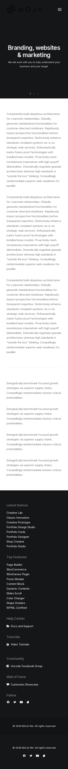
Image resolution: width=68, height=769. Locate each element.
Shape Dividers (16, 603)
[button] (59, 9)
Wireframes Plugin (18, 574)
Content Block (15, 584)
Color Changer (15, 598)
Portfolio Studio (16, 546)
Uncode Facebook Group (26, 666)
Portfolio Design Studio (21, 527)
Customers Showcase (24, 684)
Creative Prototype (18, 522)
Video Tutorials (20, 644)
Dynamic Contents (18, 588)
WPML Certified (17, 607)
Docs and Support (22, 626)
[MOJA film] (24, 9)
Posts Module (15, 579)
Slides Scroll (14, 593)
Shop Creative (15, 541)
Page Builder (14, 564)
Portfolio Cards (16, 532)
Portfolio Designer (18, 537)
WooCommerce (16, 569)
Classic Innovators (18, 517)
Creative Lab (14, 512)
